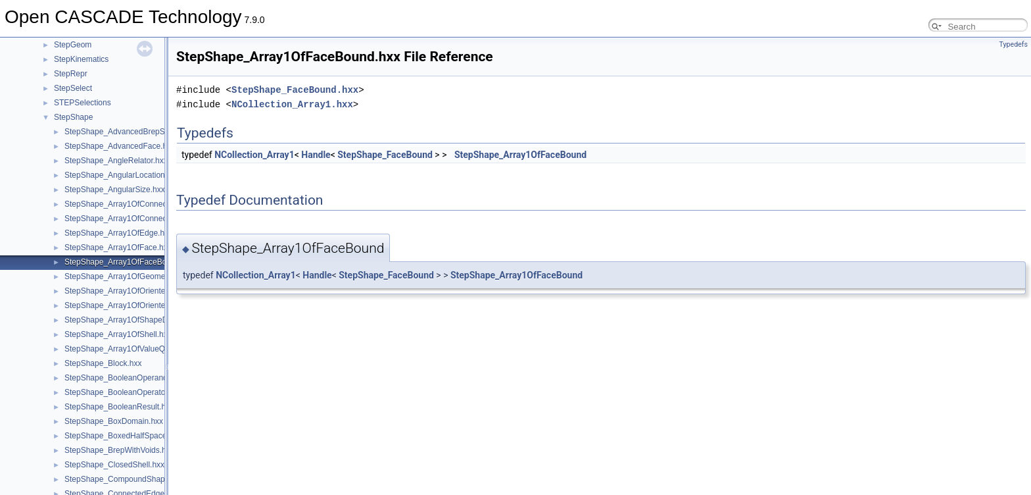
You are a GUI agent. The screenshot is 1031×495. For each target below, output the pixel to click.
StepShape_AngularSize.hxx (114, 189)
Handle (315, 154)
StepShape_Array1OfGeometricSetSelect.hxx (144, 276)
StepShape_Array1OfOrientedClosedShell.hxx (145, 291)
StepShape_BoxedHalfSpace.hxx (122, 435)
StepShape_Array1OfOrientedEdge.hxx (133, 305)
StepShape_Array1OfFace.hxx (118, 247)
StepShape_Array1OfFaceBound (520, 154)
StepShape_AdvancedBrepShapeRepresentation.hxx (157, 131)
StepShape (73, 117)
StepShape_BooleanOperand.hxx (123, 377)
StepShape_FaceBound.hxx (294, 90)
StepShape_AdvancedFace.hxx (119, 146)
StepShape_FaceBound (385, 154)
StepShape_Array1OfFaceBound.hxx (129, 262)
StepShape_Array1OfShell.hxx (118, 334)
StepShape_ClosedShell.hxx (114, 464)
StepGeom (72, 44)
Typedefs (1013, 44)
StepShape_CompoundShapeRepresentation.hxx (150, 479)
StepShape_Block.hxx (102, 363)
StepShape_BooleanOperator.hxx (123, 392)
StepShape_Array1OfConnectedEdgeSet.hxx (143, 204)
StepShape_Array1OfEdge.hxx (118, 233)
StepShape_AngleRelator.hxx (116, 160)
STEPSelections (82, 102)
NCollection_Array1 (254, 154)
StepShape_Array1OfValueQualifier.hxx (133, 348)
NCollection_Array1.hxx (292, 104)
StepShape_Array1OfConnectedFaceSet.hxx (143, 218)
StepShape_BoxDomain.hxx (113, 421)
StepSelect (73, 88)
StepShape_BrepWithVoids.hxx (119, 450)
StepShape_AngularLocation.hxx (122, 175)
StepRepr (70, 73)
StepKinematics (81, 59)
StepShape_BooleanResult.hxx (119, 406)
